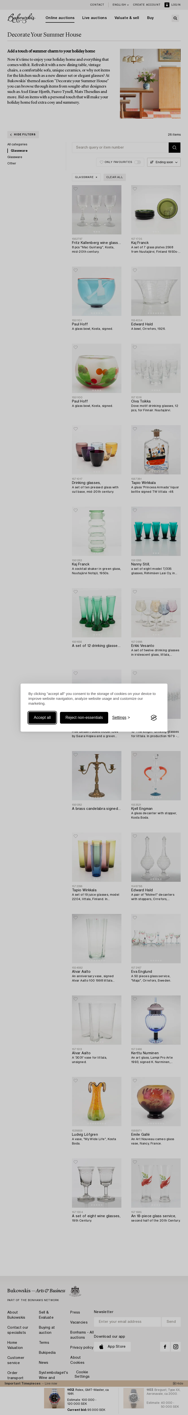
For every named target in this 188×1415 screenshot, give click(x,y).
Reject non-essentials (84, 718)
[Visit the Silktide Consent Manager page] (154, 718)
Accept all (42, 718)
